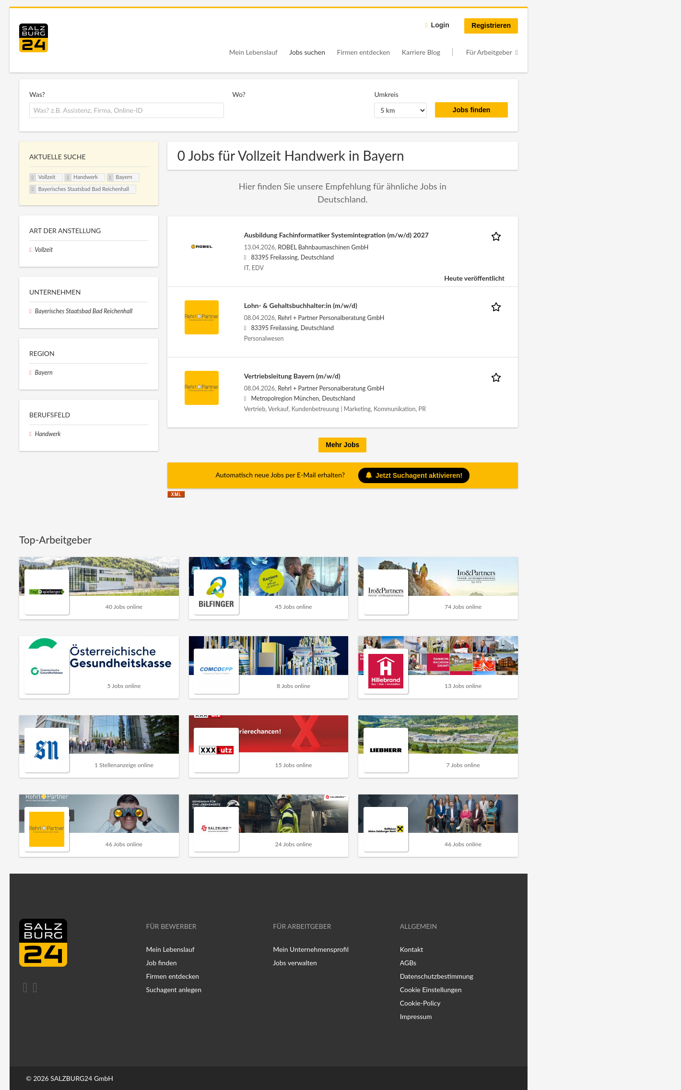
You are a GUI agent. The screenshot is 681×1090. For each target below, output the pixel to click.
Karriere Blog (421, 52)
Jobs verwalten (295, 963)
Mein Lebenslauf (253, 52)
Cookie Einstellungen (431, 989)
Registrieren (491, 25)
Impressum (416, 1016)
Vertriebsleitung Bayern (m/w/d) (292, 376)
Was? (37, 94)
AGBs (408, 963)
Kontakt (411, 949)
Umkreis (386, 94)
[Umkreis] (400, 110)
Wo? (239, 94)
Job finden (161, 963)
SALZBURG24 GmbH (81, 1078)
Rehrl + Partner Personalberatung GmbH (331, 317)
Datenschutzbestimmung (436, 976)
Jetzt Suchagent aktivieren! (413, 475)
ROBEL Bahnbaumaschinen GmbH (323, 247)
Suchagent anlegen (173, 989)
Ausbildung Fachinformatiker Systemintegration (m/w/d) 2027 (336, 235)
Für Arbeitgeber (489, 52)
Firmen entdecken (363, 52)
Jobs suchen (307, 52)
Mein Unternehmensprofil (311, 949)
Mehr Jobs (342, 445)
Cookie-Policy (420, 1003)
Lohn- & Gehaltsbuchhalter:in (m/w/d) (300, 305)
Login (440, 25)
